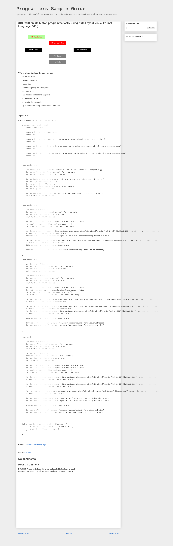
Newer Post (23, 533)
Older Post (114, 533)
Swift (29, 453)
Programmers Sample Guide (51, 9)
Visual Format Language (36, 445)
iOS (25, 453)
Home (69, 533)
